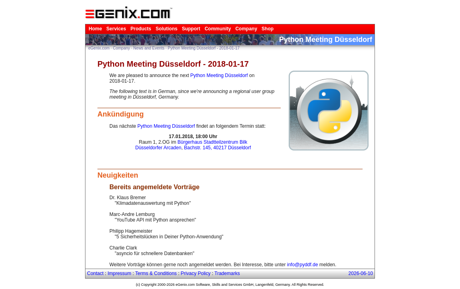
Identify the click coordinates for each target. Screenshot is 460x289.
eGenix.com (98, 48)
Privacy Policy (196, 273)
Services (116, 29)
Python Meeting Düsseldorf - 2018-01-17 (204, 48)
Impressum (119, 273)
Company (246, 29)
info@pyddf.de (302, 264)
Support (191, 29)
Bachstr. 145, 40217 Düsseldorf (217, 147)
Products (141, 29)
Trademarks (227, 273)
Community (217, 29)
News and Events (149, 48)
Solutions (167, 29)
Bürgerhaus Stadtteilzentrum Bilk (212, 142)
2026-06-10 (361, 273)
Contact (95, 273)
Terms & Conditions (156, 273)
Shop (268, 29)
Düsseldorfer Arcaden (158, 147)
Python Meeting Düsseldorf (219, 75)
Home (95, 29)
